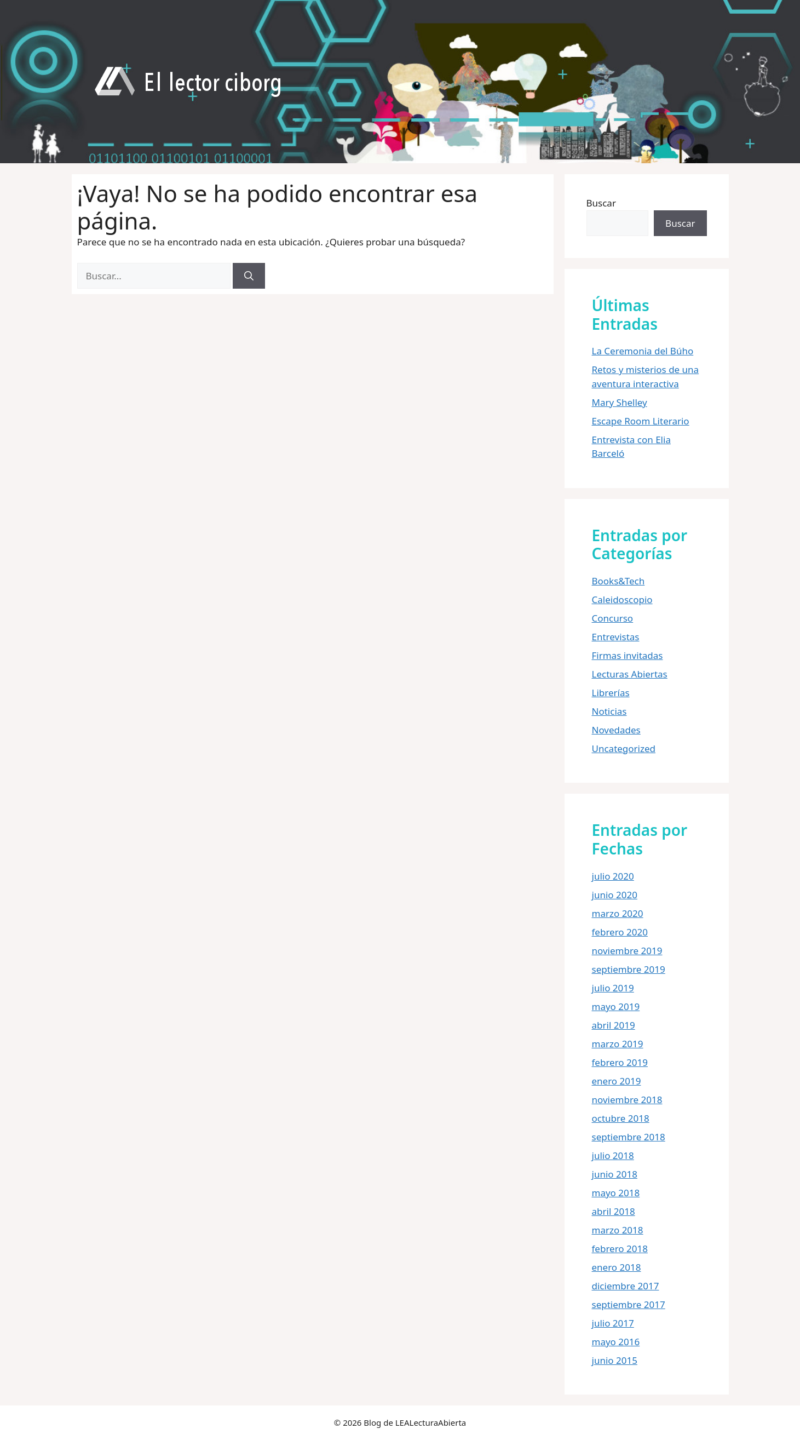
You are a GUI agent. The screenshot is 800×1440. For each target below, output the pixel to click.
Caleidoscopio (622, 599)
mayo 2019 (616, 1006)
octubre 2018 (620, 1118)
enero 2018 (616, 1267)
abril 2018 (613, 1211)
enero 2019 (616, 1081)
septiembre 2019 (628, 969)
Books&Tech (618, 581)
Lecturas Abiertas (629, 674)
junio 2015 (614, 1360)
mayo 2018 (616, 1192)
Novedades (616, 730)
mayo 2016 (616, 1341)
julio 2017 (613, 1323)
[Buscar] (249, 276)
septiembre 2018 (628, 1137)
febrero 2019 (620, 1062)
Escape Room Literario (640, 421)
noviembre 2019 (627, 950)
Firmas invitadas (627, 655)
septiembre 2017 (628, 1304)
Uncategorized (624, 748)
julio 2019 (613, 988)
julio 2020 (613, 876)
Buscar (601, 203)
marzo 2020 (617, 913)
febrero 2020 (620, 932)
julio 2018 (613, 1155)
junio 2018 (614, 1174)
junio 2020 (614, 894)
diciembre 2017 (625, 1286)
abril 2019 (613, 1025)
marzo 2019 (617, 1043)
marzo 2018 (617, 1230)
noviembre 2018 (627, 1099)
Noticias (609, 711)
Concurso (613, 618)
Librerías (611, 692)
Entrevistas (616, 636)
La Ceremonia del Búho (643, 351)
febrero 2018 (620, 1248)
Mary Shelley (619, 402)
